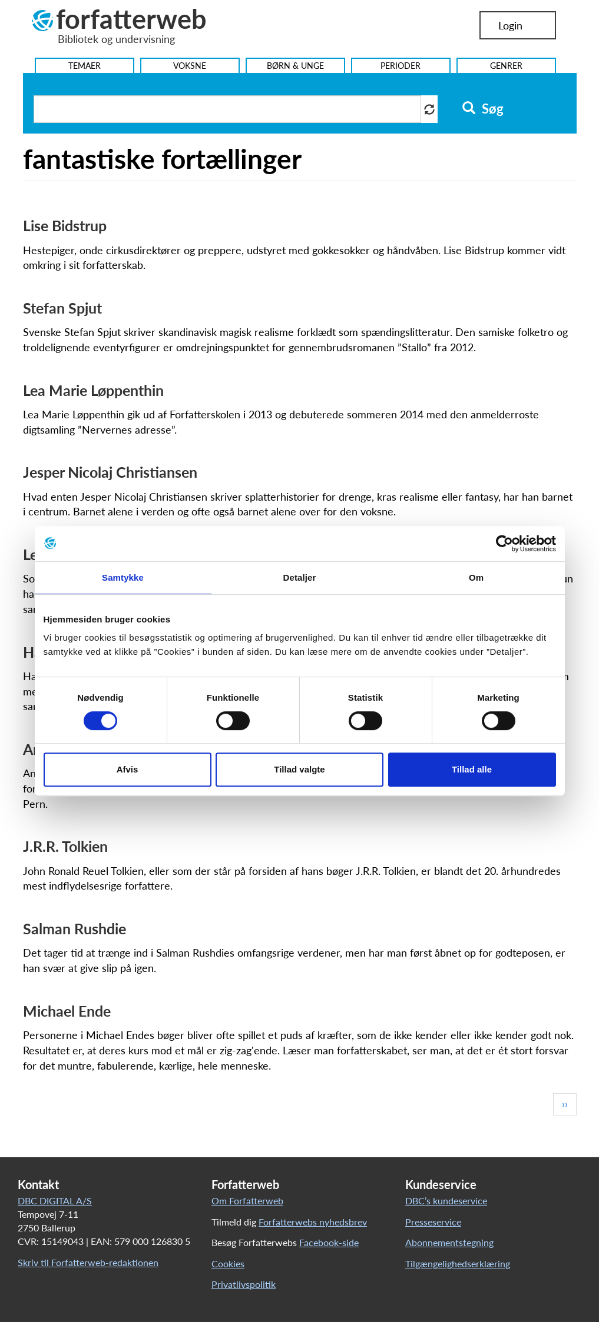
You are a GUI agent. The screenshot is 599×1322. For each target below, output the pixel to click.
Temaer (84, 66)
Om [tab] (476, 577)
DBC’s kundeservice (446, 1200)
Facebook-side (329, 1242)
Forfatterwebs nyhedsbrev (313, 1221)
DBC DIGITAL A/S (55, 1200)
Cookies (227, 1263)
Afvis (127, 769)
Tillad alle (472, 769)
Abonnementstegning (449, 1242)
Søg (482, 108)
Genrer (506, 66)
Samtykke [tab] (123, 577)
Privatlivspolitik (243, 1284)
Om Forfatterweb (247, 1200)
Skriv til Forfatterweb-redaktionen (88, 1262)
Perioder (400, 66)
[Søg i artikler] (227, 109)
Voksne (189, 66)
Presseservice (433, 1221)
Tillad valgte (299, 769)
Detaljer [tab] (299, 577)
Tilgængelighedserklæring (457, 1263)
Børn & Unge (295, 66)
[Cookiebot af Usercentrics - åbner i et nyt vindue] (504, 543)
